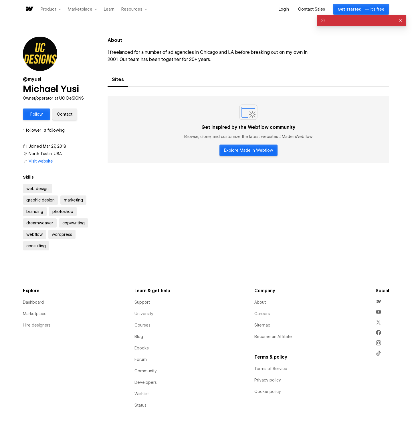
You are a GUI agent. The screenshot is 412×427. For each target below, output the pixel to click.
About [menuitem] (260, 302)
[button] (50, 9)
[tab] (118, 79)
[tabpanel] (248, 130)
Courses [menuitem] (142, 325)
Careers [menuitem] (262, 313)
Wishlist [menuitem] (141, 394)
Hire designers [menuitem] (37, 325)
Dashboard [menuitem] (33, 302)
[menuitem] (378, 302)
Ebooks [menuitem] (141, 348)
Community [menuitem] (145, 371)
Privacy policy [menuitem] (267, 380)
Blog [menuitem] (138, 336)
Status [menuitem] (140, 405)
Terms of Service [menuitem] (270, 368)
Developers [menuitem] (145, 382)
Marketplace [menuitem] (35, 313)
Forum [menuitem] (140, 359)
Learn (109, 9)
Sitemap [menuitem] (262, 325)
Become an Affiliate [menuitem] (273, 336)
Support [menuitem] (142, 302)
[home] (29, 9)
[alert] (361, 20)
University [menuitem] (143, 313)
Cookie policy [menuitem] (267, 391)
